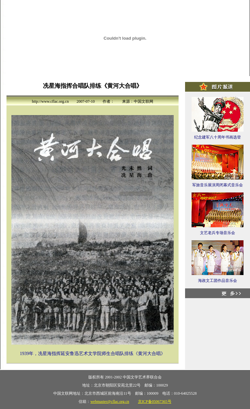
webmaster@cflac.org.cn (109, 401)
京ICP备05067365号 (154, 401)
